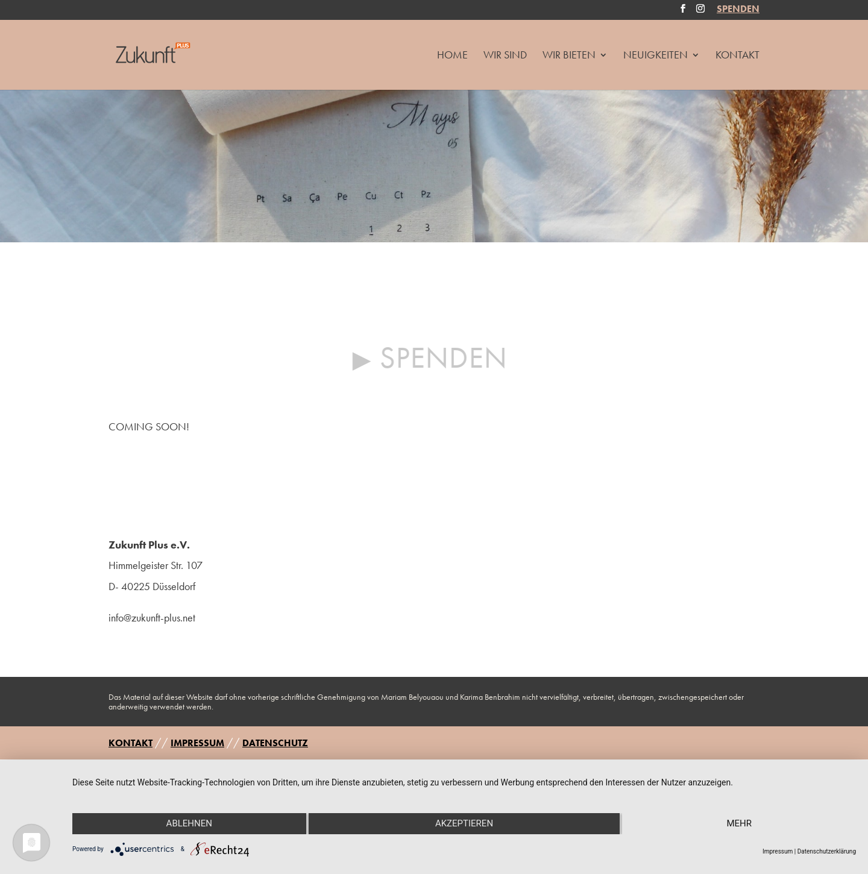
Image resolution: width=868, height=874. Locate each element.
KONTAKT (130, 743)
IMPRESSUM (197, 743)
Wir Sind (505, 56)
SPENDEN (738, 10)
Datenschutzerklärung (826, 851)
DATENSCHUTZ (275, 743)
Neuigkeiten (655, 56)
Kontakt (737, 56)
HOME (452, 56)
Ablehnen (189, 823)
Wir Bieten (569, 56)
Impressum (778, 851)
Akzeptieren (464, 823)
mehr (739, 823)
